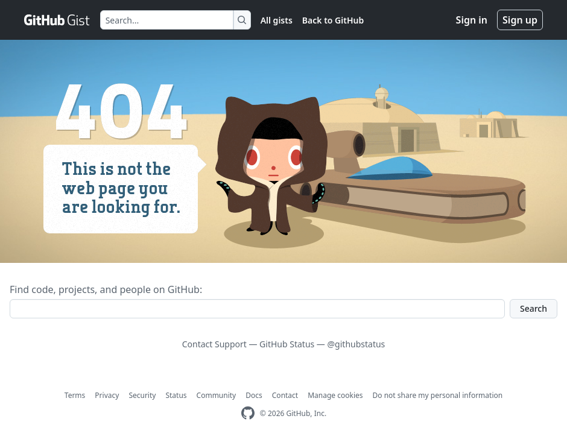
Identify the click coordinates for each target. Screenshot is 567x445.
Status (175, 395)
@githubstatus (356, 344)
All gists (277, 20)
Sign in (471, 20)
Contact (285, 395)
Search (533, 308)
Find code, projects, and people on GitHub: (106, 289)
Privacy (107, 395)
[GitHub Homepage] (248, 413)
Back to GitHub (333, 20)
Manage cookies (335, 395)
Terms (75, 395)
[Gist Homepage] (57, 20)
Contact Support (214, 344)
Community (216, 395)
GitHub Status (286, 344)
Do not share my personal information (438, 395)
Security (142, 395)
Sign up (519, 20)
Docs (253, 395)
